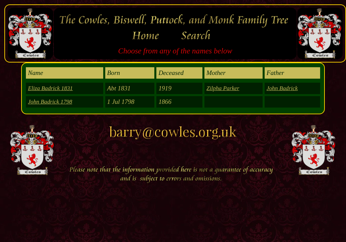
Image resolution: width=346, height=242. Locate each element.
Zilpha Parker (222, 88)
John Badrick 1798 (50, 101)
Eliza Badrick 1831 (50, 88)
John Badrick (282, 88)
